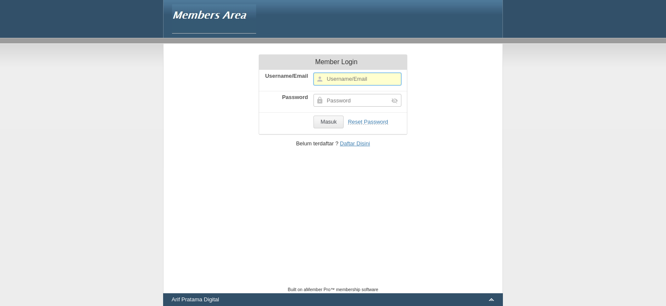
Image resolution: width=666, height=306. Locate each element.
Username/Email (286, 76)
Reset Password (368, 122)
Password (295, 97)
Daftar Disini (355, 143)
